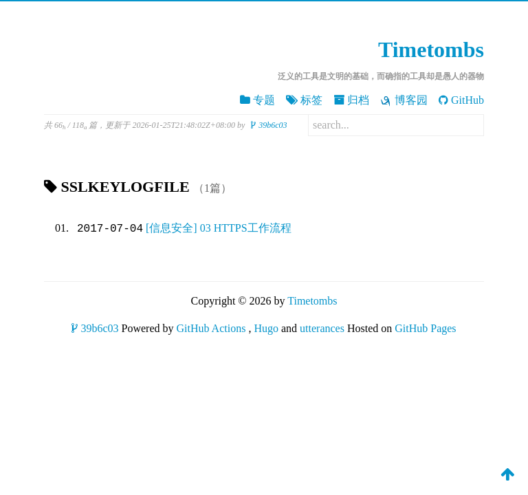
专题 (257, 100)
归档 (351, 100)
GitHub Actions (211, 328)
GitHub (461, 100)
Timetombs (431, 49)
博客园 (404, 100)
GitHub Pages (425, 328)
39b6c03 (269, 125)
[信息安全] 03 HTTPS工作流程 (219, 228)
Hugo (266, 328)
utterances (322, 328)
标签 (304, 100)
